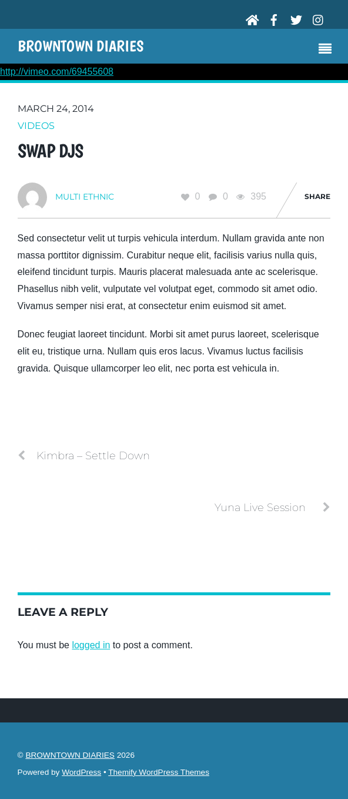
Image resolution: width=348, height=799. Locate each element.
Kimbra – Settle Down (84, 455)
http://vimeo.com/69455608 (56, 72)
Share (317, 196)
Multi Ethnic (84, 196)
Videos (36, 125)
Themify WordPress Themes (158, 772)
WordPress (81, 772)
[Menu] (328, 50)
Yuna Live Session (272, 507)
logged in (91, 645)
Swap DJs (50, 151)
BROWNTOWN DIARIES (70, 755)
